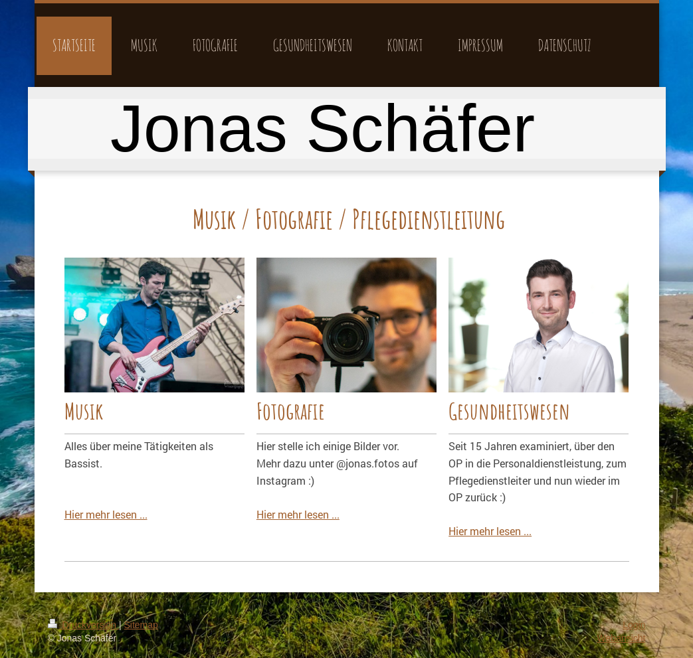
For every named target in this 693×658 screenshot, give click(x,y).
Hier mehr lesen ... (106, 514)
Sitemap (141, 624)
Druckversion (83, 624)
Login (634, 624)
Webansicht (621, 638)
